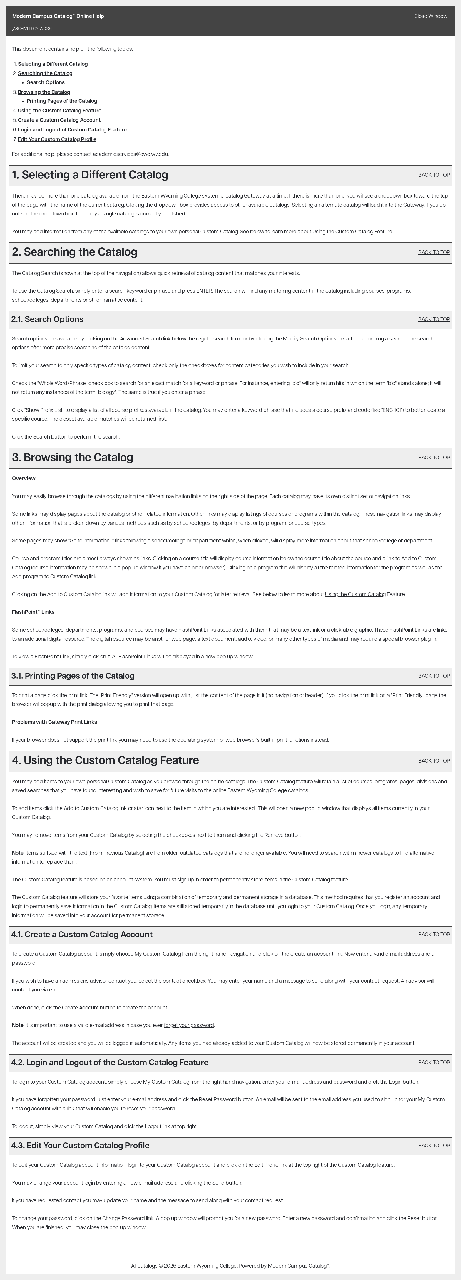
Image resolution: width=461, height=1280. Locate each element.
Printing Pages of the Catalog (62, 101)
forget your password (189, 1025)
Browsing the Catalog (44, 92)
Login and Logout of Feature (72, 130)
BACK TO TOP (434, 175)
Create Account (59, 120)
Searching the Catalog (45, 74)
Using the (355, 595)
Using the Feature (59, 111)
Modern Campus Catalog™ (298, 1266)
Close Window (430, 16)
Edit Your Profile (57, 140)
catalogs (148, 1266)
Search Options (46, 83)
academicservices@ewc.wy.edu (130, 154)
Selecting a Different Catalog (53, 64)
